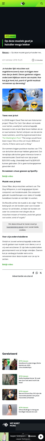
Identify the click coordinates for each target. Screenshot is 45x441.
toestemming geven (15, 227)
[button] (40, 436)
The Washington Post (11, 138)
